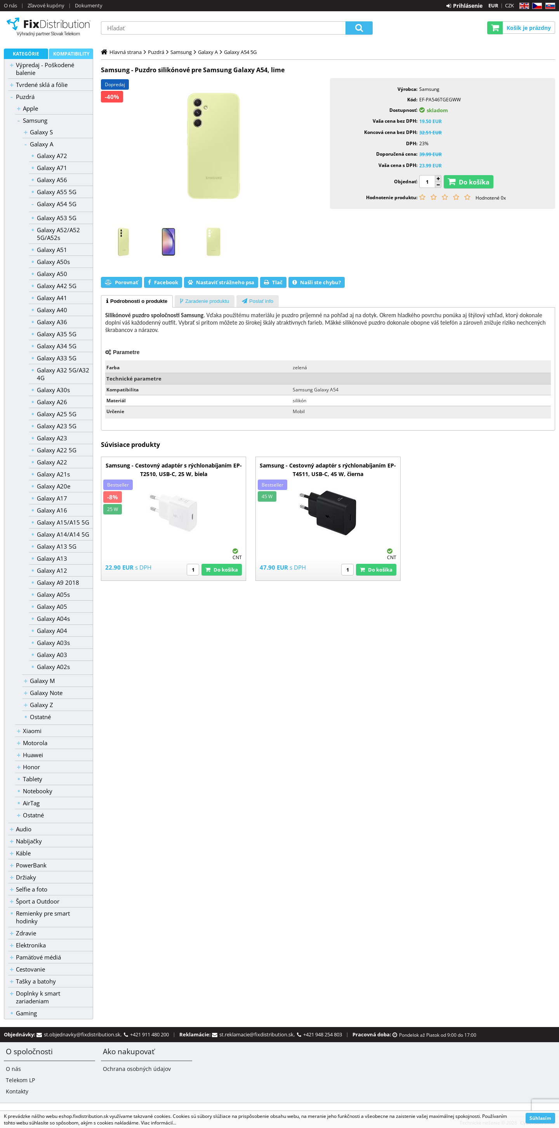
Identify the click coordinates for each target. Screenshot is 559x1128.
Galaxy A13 (52, 558)
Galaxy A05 (52, 606)
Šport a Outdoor (37, 901)
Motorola (35, 743)
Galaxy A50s (53, 262)
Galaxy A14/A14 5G (63, 534)
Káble (23, 853)
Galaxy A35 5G (56, 334)
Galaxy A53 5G (56, 218)
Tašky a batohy (36, 981)
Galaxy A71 (52, 168)
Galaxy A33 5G (56, 358)
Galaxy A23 (52, 438)
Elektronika (31, 945)
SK (549, 6)
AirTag (31, 803)
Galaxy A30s (53, 390)
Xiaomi (32, 731)
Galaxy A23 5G (56, 426)
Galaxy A (41, 144)
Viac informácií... (158, 1122)
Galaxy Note (46, 693)
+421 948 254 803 (322, 1034)
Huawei (33, 755)
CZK (509, 5)
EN (523, 6)
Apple (30, 108)
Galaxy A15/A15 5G (63, 522)
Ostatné (40, 717)
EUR (493, 5)
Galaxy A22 (52, 462)
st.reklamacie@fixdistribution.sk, (258, 1034)
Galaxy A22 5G (56, 450)
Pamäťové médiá (38, 957)
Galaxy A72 (52, 156)
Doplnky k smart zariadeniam (38, 997)
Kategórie (26, 53)
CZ (535, 6)
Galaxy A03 (52, 655)
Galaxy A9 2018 (58, 582)
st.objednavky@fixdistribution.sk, (84, 1034)
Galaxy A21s (53, 474)
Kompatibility (71, 53)
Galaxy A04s (53, 618)
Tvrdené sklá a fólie (42, 85)
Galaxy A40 (52, 310)
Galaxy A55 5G (56, 192)
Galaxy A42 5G (56, 286)
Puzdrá (25, 97)
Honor (31, 767)
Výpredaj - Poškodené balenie (45, 68)
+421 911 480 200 (149, 1034)
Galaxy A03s (53, 643)
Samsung (35, 120)
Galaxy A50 (52, 274)
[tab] (137, 301)
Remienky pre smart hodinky (43, 917)
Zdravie (26, 933)
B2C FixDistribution (48, 26)
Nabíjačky (29, 841)
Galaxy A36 (52, 322)
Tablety (32, 779)
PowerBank (31, 865)
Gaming (26, 1013)
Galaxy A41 (52, 298)
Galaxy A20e (53, 486)
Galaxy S (41, 132)
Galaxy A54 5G (56, 204)
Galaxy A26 (52, 402)
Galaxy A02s (53, 667)
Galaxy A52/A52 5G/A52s (58, 234)
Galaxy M (42, 681)
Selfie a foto (31, 889)
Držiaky (26, 877)
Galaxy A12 (52, 570)
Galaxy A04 (52, 630)
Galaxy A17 (52, 498)
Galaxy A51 (52, 250)
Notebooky (37, 791)
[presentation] (136, 301)
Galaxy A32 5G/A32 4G (63, 374)
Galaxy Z (41, 705)
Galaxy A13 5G (56, 546)
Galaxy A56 (52, 180)
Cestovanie (30, 969)
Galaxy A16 (52, 510)
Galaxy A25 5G (56, 414)
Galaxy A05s (53, 594)
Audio (23, 829)
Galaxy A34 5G (56, 346)
